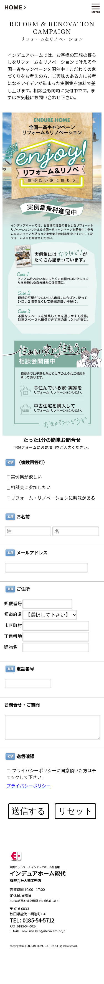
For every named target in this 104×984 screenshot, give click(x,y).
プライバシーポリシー (28, 786)
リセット (75, 811)
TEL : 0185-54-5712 (32, 920)
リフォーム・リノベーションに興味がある (51, 498)
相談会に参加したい (29, 487)
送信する (28, 811)
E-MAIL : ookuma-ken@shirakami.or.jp (37, 931)
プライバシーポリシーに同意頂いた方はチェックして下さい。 (51, 774)
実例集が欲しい (24, 477)
